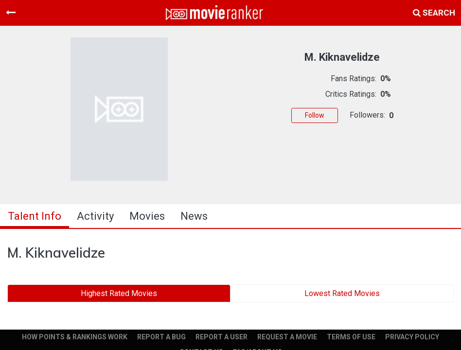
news (194, 216)
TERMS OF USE (351, 337)
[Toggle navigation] (10, 12)
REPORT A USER (221, 337)
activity (95, 216)
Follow (314, 115)
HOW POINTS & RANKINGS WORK (74, 337)
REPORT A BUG (161, 337)
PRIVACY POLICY (412, 337)
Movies (147, 216)
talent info (34, 216)
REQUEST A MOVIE (287, 337)
